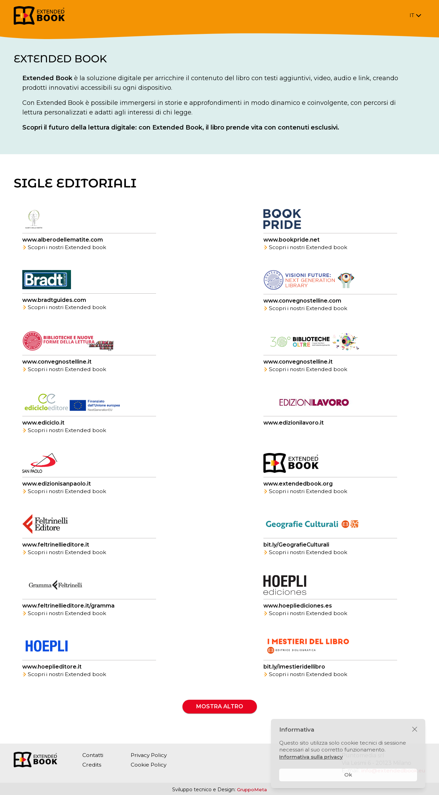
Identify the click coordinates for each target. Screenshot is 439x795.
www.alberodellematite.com (63, 240)
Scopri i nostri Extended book (65, 248)
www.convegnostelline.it (57, 364)
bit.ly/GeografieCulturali (296, 550)
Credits (92, 764)
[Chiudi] (414, 729)
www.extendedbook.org (298, 488)
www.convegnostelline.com (303, 302)
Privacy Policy (151, 755)
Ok (348, 774)
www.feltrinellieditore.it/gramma (69, 612)
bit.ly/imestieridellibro (294, 674)
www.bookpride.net (292, 240)
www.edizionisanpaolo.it (57, 488)
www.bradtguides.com (54, 301)
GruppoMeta (252, 789)
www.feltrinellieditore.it (56, 550)
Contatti (93, 755)
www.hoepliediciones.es (298, 612)
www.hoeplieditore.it (52, 674)
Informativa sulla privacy (311, 757)
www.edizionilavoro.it (294, 426)
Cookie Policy (150, 764)
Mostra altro (219, 714)
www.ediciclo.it (44, 426)
